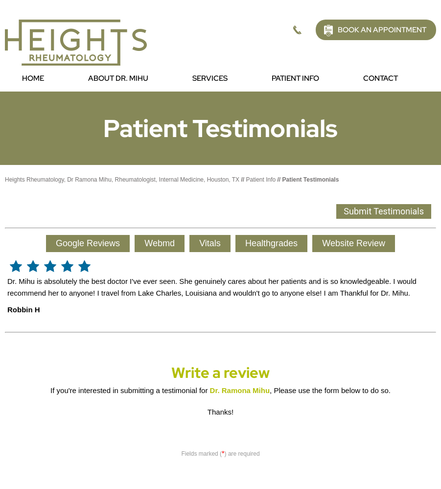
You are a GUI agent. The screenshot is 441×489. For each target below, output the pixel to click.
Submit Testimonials (384, 211)
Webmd (159, 243)
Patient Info (295, 78)
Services (210, 78)
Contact (380, 78)
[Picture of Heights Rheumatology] (76, 41)
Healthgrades (271, 243)
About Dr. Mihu (118, 78)
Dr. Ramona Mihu (240, 390)
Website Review (353, 243)
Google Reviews (88, 243)
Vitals (210, 243)
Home (33, 78)
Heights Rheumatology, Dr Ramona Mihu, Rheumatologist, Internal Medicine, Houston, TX (122, 179)
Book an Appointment (382, 30)
